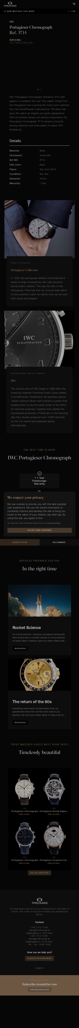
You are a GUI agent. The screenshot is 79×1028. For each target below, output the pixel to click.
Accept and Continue (39, 530)
